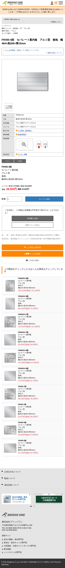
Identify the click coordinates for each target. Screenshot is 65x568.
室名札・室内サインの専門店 (15, 543)
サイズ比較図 (32, 254)
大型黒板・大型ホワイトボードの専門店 (20, 546)
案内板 (15, 28)
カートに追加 (44, 199)
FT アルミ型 (25, 28)
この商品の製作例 (32, 247)
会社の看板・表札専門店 (14, 539)
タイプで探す (6, 33)
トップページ (6, 26)
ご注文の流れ (32, 260)
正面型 (15, 33)
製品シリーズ (6, 28)
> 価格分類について (54, 53)
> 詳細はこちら (55, 22)
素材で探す (5, 31)
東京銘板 (7, 549)
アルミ (14, 31)
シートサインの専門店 (13, 552)
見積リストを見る (32, 225)
